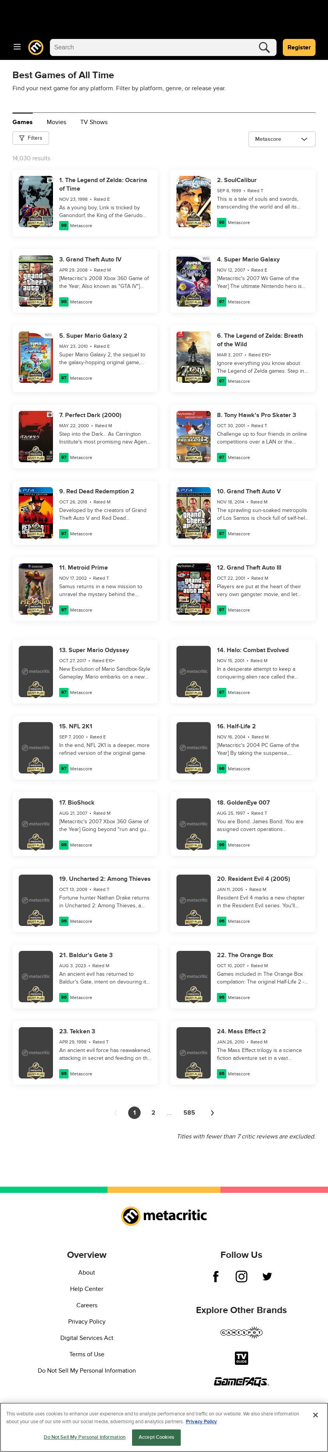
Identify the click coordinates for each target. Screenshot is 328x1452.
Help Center (86, 1289)
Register (299, 47)
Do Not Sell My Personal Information (87, 1371)
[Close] (315, 1415)
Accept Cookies (156, 1437)
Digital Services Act (86, 1338)
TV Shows (94, 122)
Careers (86, 1305)
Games (22, 122)
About (86, 1273)
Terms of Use (86, 1354)
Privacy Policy (87, 1322)
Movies (56, 122)
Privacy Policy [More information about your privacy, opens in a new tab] (201, 1422)
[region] (164, 1427)
